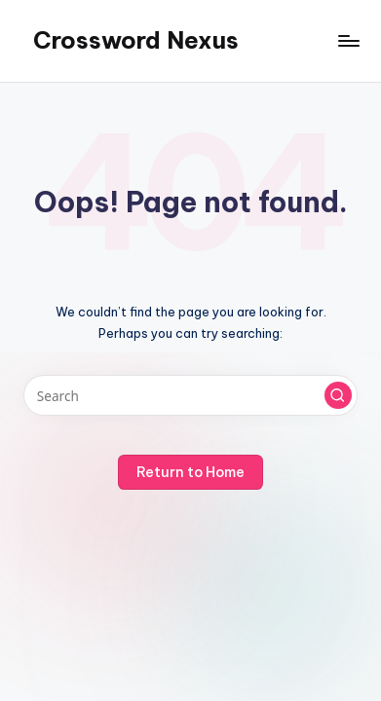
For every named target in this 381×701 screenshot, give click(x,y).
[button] (338, 395)
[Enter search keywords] (190, 395)
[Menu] (348, 40)
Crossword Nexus (136, 40)
